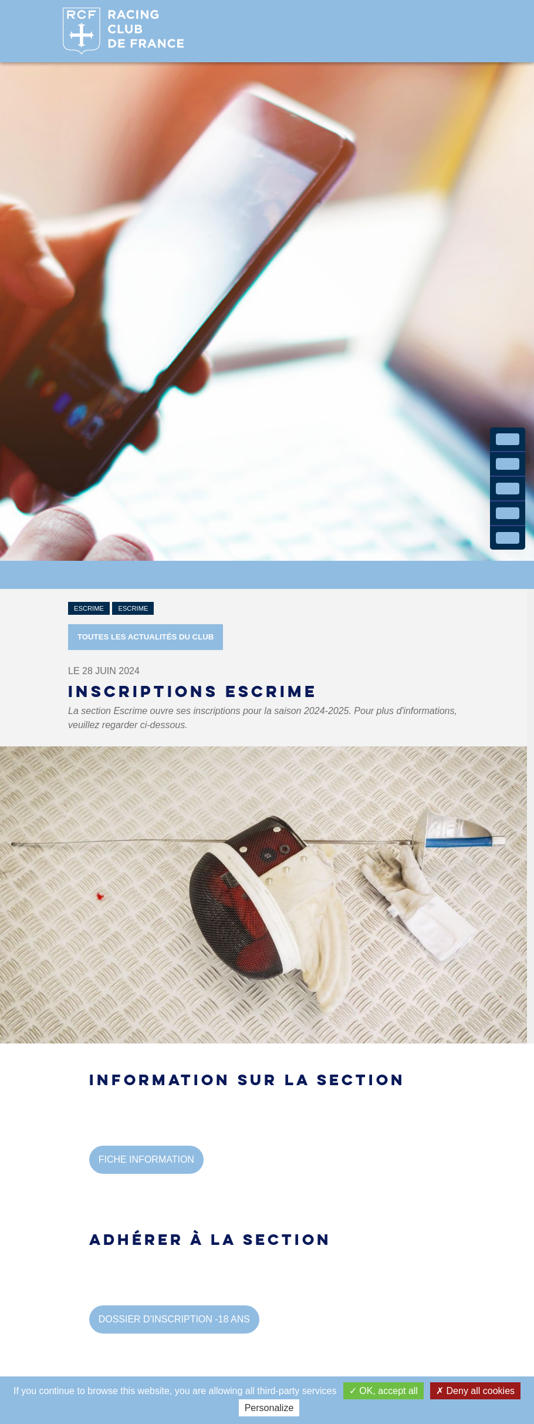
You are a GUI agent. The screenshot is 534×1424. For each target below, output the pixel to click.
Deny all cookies (475, 1391)
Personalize (269, 1408)
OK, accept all (383, 1391)
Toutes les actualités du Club (145, 636)
